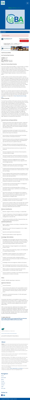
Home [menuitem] (2, 375)
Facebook (2, 395)
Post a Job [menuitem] (3, 388)
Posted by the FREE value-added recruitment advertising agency (9, 333)
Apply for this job (24, 40)
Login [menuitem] (2, 386)
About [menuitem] (2, 379)
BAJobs (8, 398)
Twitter (4, 395)
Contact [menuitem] (2, 384)
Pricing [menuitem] (2, 381)
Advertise (3, 383)
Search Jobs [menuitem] (3, 377)
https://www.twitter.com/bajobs (16, 368)
